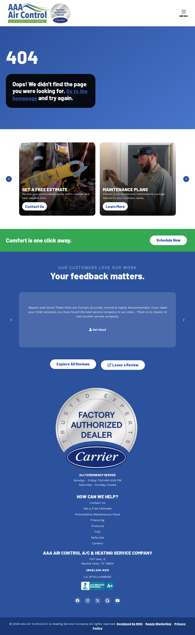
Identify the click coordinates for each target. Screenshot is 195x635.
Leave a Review (124, 364)
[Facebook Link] (76, 600)
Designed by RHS (129, 624)
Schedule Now (168, 241)
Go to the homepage (46, 95)
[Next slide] (186, 180)
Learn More (117, 207)
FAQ (97, 531)
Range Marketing (158, 624)
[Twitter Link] (97, 600)
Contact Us (34, 207)
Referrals (97, 537)
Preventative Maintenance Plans (97, 513)
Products (97, 525)
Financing (97, 519)
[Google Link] (108, 600)
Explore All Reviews (71, 364)
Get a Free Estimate (98, 508)
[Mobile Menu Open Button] (183, 13)
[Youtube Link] (119, 600)
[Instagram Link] (87, 600)
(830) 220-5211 (97, 569)
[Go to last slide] (9, 180)
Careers (97, 542)
